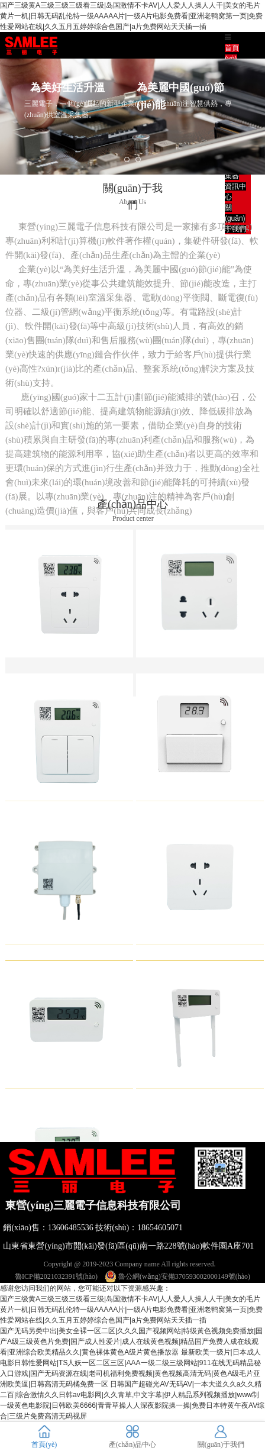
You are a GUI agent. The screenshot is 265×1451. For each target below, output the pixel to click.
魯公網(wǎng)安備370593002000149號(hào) (177, 1276)
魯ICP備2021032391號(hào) (56, 1276)
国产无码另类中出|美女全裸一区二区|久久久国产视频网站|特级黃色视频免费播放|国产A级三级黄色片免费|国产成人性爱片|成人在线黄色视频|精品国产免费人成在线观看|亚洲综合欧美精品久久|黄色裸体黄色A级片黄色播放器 (131, 1341)
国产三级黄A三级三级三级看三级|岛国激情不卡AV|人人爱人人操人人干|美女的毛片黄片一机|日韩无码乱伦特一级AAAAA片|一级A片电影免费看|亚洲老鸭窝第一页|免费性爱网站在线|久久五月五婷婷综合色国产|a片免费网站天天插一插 (131, 16)
